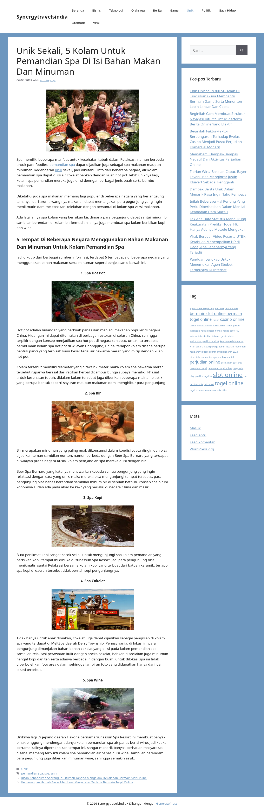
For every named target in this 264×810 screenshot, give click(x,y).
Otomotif (78, 23)
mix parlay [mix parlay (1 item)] (195, 351)
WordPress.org (202, 449)
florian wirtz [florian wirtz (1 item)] (219, 325)
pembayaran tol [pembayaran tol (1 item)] (226, 357)
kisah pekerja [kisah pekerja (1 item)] (196, 346)
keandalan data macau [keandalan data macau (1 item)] (232, 341)
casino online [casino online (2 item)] (232, 319)
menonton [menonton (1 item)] (240, 346)
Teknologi (116, 10)
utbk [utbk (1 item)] (224, 390)
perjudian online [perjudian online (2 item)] (205, 362)
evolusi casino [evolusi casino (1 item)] (204, 325)
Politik (206, 10)
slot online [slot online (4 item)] (228, 375)
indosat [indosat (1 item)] (193, 336)
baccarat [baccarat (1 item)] (219, 308)
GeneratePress (166, 803)
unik (58, 170)
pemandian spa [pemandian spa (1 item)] (209, 357)
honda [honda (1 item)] (218, 330)
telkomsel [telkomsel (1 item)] (209, 384)
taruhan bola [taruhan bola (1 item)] (196, 384)
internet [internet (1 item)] (216, 336)
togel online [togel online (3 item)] (229, 383)
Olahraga (138, 10)
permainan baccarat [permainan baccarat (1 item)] (231, 362)
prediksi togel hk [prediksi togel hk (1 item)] (203, 376)
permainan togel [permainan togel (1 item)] (198, 368)
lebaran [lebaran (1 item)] (230, 346)
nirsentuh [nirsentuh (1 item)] (195, 357)
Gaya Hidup (227, 10)
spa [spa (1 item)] (245, 376)
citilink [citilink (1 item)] (193, 325)
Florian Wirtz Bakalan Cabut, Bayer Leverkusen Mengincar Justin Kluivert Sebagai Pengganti (218, 176)
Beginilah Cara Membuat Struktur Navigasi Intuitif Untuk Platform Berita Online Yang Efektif (217, 118)
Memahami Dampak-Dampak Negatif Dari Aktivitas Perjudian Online (215, 159)
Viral (96, 23)
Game (174, 10)
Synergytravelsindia (42, 16)
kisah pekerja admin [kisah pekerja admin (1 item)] (214, 346)
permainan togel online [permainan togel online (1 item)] (220, 368)
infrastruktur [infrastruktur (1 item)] (205, 336)
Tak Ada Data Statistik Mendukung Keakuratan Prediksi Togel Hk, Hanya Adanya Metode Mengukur (218, 224)
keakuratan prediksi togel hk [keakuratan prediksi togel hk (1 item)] (204, 341)
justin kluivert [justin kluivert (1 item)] (229, 336)
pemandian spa (62, 164)
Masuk (195, 428)
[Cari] (242, 50)
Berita (157, 10)
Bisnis (96, 10)
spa (47, 773)
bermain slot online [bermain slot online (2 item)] (207, 313)
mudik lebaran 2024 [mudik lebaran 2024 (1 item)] (227, 351)
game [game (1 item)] (229, 325)
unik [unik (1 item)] (219, 390)
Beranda (78, 10)
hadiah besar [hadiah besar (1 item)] (207, 330)
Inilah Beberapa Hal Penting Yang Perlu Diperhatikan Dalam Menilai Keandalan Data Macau (217, 206)
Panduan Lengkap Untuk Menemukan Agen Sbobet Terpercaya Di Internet (211, 264)
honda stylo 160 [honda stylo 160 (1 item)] (231, 330)
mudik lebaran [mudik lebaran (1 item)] (209, 351)
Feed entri (198, 435)
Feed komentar (202, 442)
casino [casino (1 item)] (216, 320)
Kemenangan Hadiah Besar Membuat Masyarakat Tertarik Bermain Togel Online (77, 782)
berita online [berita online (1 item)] (231, 308)
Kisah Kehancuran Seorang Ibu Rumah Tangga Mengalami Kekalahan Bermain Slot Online (84, 778)
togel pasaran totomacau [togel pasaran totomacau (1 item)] (203, 390)
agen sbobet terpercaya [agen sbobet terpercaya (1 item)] (202, 308)
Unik (190, 10)
